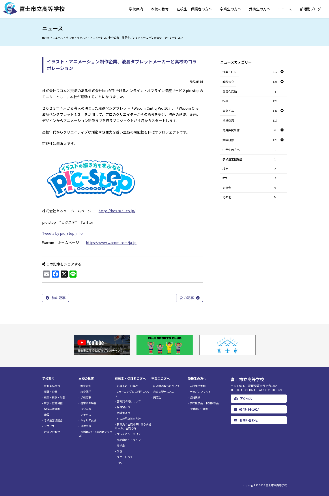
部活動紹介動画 (199, 409)
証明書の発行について (166, 386)
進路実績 (195, 397)
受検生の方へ (259, 8)
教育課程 (85, 391)
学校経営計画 (52, 409)
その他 (250, 197)
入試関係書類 (198, 386)
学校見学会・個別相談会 (204, 403)
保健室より (123, 407)
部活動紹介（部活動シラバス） (95, 434)
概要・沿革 (50, 391)
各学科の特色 (88, 403)
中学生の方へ (250, 150)
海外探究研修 (231, 130)
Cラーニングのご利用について (132, 393)
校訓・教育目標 (53, 403)
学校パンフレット (200, 391)
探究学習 (85, 409)
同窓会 (250, 188)
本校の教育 (160, 8)
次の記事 (187, 297)
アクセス (49, 426)
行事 (250, 101)
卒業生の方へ (230, 8)
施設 (46, 414)
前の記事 (58, 297)
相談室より (123, 413)
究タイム (228, 111)
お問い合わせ (52, 432)
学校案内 (136, 8)
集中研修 (228, 140)
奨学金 (121, 445)
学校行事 (85, 397)
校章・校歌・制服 (54, 397)
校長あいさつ (52, 386)
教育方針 (85, 386)
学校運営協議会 (250, 159)
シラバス (85, 414)
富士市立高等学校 (276, 485)
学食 (119, 451)
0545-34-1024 (246, 409)
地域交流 (250, 120)
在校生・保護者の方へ (194, 8)
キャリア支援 (88, 420)
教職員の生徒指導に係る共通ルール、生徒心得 (133, 426)
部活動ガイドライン (129, 440)
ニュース (285, 8)
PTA (250, 178)
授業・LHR (229, 72)
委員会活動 (250, 91)
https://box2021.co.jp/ (117, 210)
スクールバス (125, 457)
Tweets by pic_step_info (62, 233)
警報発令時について (129, 401)
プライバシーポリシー (130, 434)
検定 (250, 169)
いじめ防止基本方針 (129, 418)
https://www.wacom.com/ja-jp (111, 242)
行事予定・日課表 (127, 386)
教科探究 (228, 82)
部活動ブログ (310, 8)
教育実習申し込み (163, 391)
